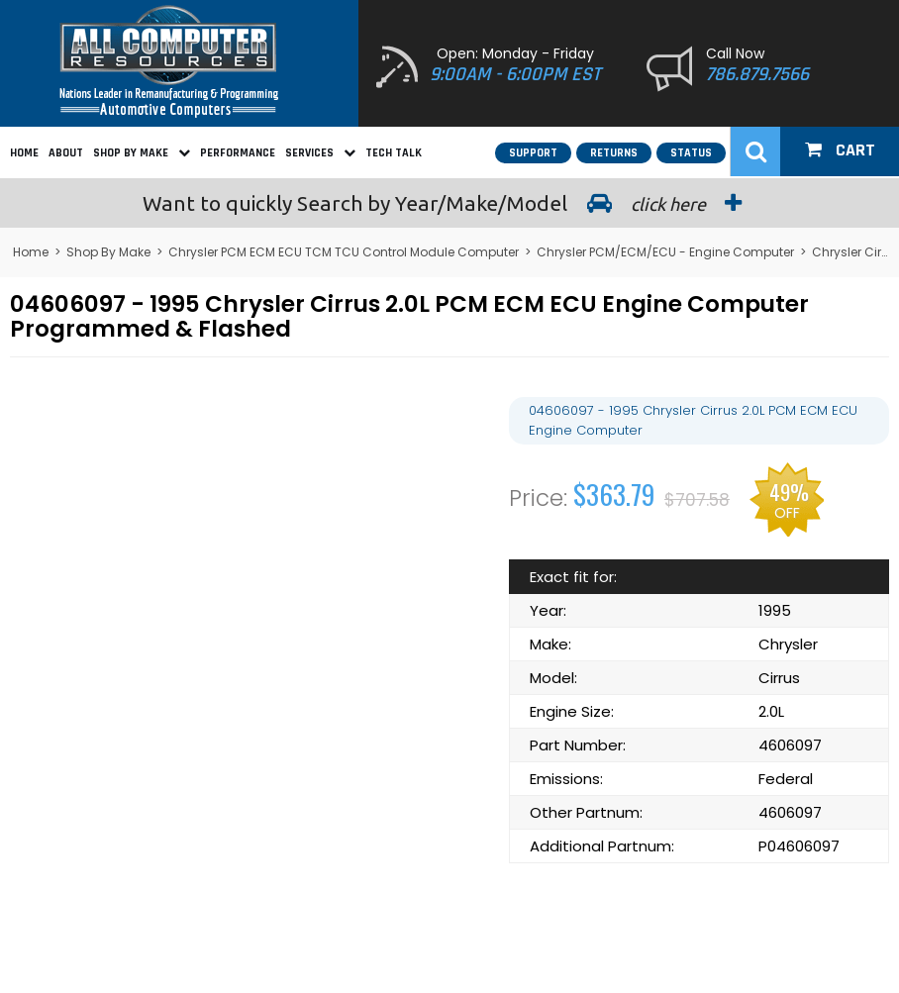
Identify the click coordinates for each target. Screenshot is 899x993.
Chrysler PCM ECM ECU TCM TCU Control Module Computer (343, 252)
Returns (614, 153)
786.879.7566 (757, 74)
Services (320, 153)
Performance (237, 153)
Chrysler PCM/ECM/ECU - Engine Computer (665, 252)
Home (24, 153)
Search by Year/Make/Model (449, 203)
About (66, 153)
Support (533, 153)
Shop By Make (141, 153)
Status (691, 153)
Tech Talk (393, 153)
